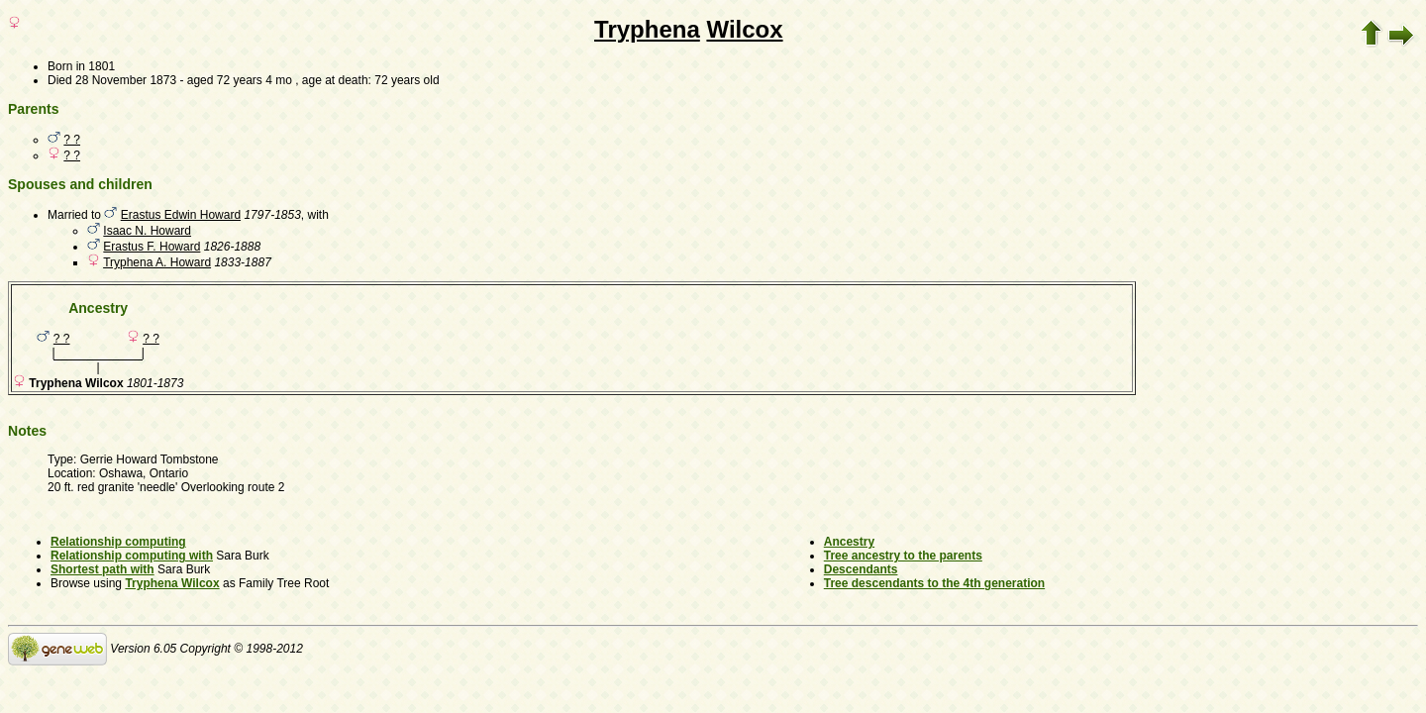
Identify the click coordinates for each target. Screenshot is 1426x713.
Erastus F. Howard (151, 247)
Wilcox (744, 29)
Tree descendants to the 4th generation (934, 583)
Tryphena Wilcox (172, 583)
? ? (71, 140)
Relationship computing (118, 542)
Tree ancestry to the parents (903, 555)
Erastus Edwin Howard (181, 215)
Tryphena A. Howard (157, 262)
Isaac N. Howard (147, 231)
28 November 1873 (125, 80)
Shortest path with (102, 569)
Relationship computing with (132, 555)
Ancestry (849, 542)
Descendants (861, 569)
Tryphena (647, 29)
